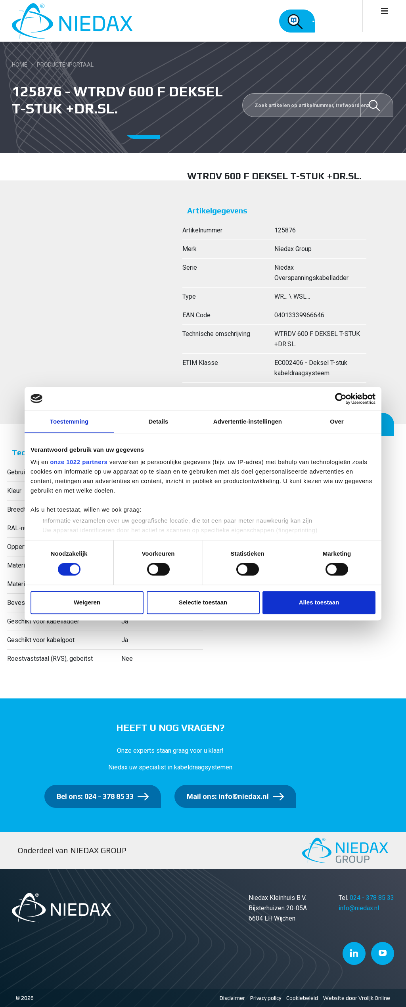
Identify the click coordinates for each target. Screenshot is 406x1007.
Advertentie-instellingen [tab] (247, 421)
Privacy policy (265, 998)
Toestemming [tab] (69, 421)
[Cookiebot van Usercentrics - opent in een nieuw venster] (340, 399)
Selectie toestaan (203, 602)
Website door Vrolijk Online (356, 998)
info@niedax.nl (359, 908)
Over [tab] (337, 421)
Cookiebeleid (302, 998)
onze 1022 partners (78, 461)
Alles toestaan (319, 602)
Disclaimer (232, 998)
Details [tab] (159, 421)
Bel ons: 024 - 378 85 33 (95, 796)
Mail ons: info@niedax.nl (228, 796)
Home (19, 64)
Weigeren (87, 602)
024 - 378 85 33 (372, 898)
